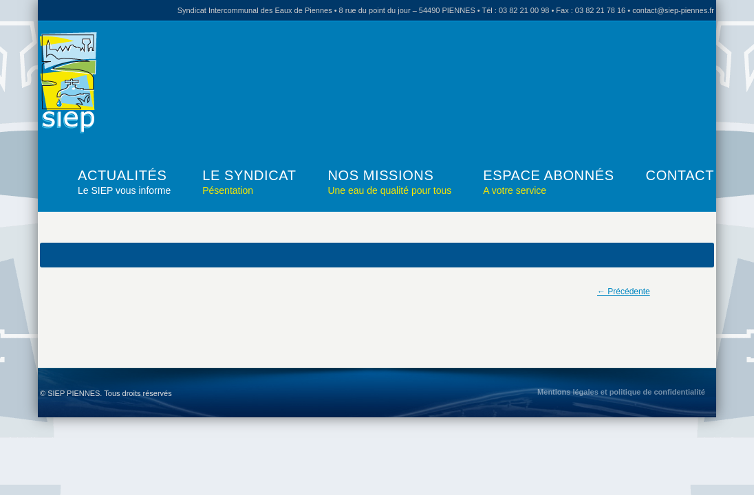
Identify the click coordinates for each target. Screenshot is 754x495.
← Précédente (623, 291)
